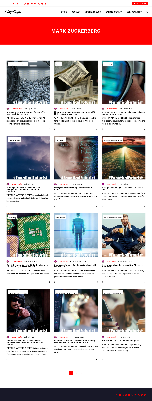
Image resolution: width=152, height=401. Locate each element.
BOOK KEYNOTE (140, 4)
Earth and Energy (14, 140)
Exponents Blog (93, 12)
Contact (75, 12)
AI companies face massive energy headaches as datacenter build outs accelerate (24, 189)
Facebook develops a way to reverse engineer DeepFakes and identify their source (25, 342)
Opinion (58, 65)
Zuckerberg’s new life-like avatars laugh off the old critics (75, 266)
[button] (49, 129)
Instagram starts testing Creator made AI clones (73, 188)
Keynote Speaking (114, 12)
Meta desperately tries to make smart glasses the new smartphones (123, 113)
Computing (12, 218)
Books (64, 12)
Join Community (134, 12)
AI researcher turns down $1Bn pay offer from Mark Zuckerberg (26, 113)
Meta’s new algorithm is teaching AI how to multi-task (122, 266)
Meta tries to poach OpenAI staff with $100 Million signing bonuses (74, 113)
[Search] (147, 12)
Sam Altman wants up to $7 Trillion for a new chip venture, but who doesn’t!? (28, 266)
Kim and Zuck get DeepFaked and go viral (121, 341)
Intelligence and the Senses (18, 65)
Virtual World (108, 65)
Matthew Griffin (17, 109)
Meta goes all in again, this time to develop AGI (122, 188)
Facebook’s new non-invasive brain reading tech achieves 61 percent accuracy (74, 341)
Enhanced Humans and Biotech (66, 293)
